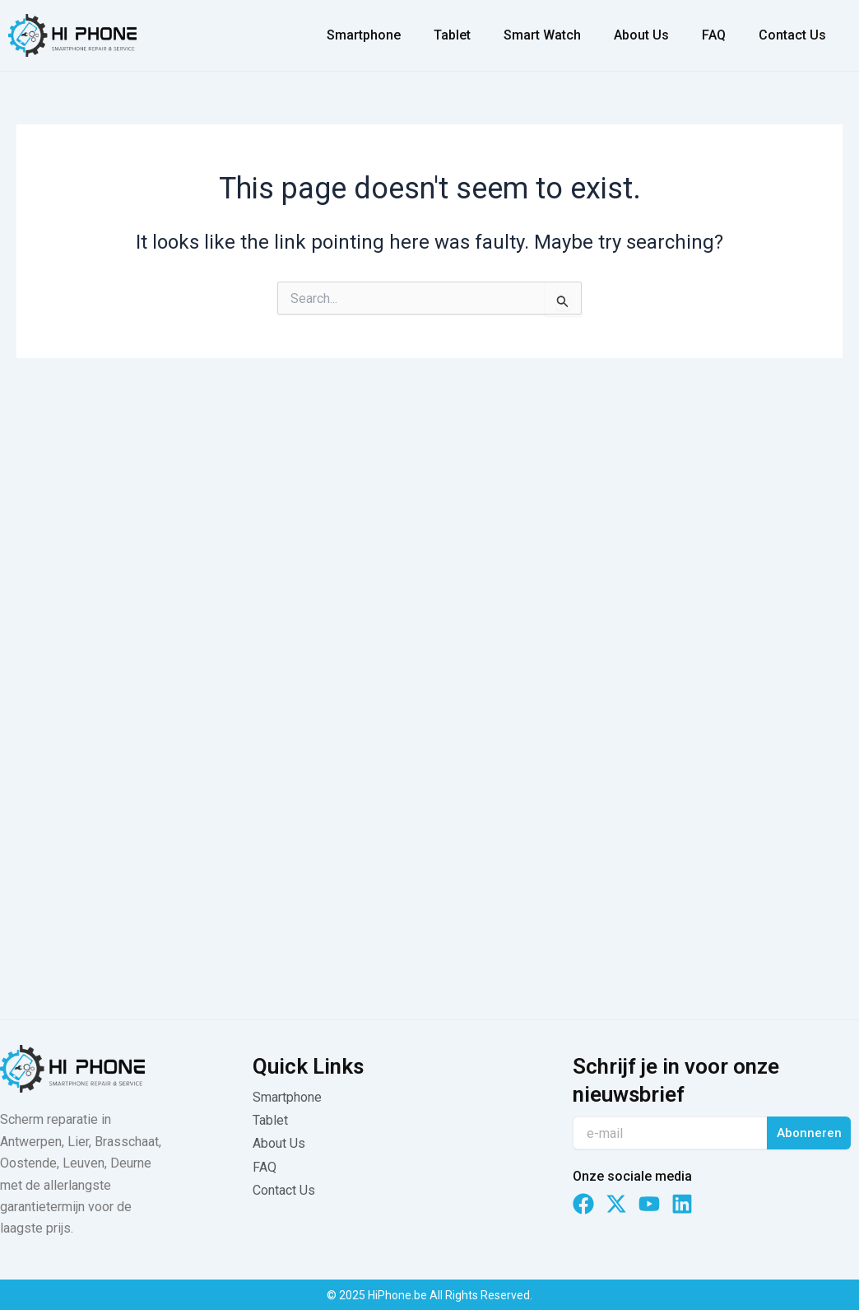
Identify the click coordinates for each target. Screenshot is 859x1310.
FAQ (714, 35)
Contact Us (792, 35)
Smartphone (364, 35)
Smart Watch (542, 35)
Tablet (452, 35)
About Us (641, 35)
